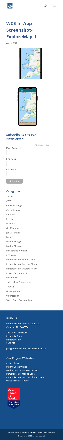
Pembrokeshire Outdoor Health (21, 268)
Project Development (16, 273)
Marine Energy (13, 241)
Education (11, 214)
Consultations (13, 210)
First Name (11, 159)
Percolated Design (28, 432)
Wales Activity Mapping (17, 380)
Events (9, 219)
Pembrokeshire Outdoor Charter (22, 264)
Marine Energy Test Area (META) (22, 370)
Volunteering (12, 295)
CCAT (8, 201)
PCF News (11, 255)
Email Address (13, 148)
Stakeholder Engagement (18, 282)
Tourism (10, 286)
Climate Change (14, 205)
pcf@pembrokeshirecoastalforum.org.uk (26, 348)
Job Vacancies (13, 232)
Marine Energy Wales (16, 366)
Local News (11, 237)
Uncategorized (13, 291)
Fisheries (10, 223)
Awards (10, 196)
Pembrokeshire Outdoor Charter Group (25, 377)
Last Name (11, 169)
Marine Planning (14, 246)
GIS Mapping (12, 228)
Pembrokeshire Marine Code (20, 259)
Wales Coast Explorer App (19, 300)
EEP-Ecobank (12, 363)
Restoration (12, 277)
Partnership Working (16, 250)
